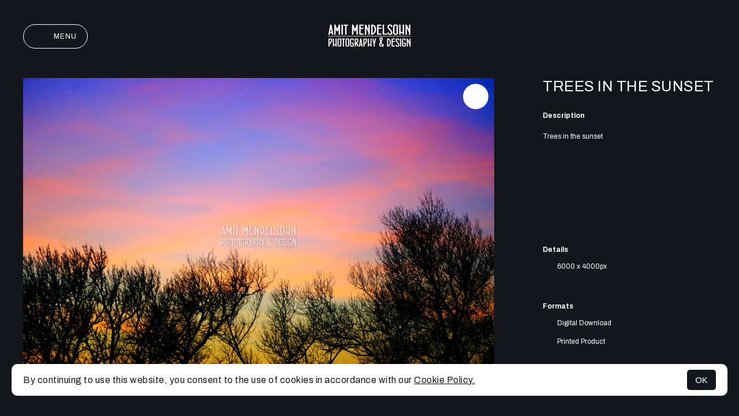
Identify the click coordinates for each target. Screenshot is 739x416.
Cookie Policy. (444, 380)
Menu (55, 36)
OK (701, 380)
